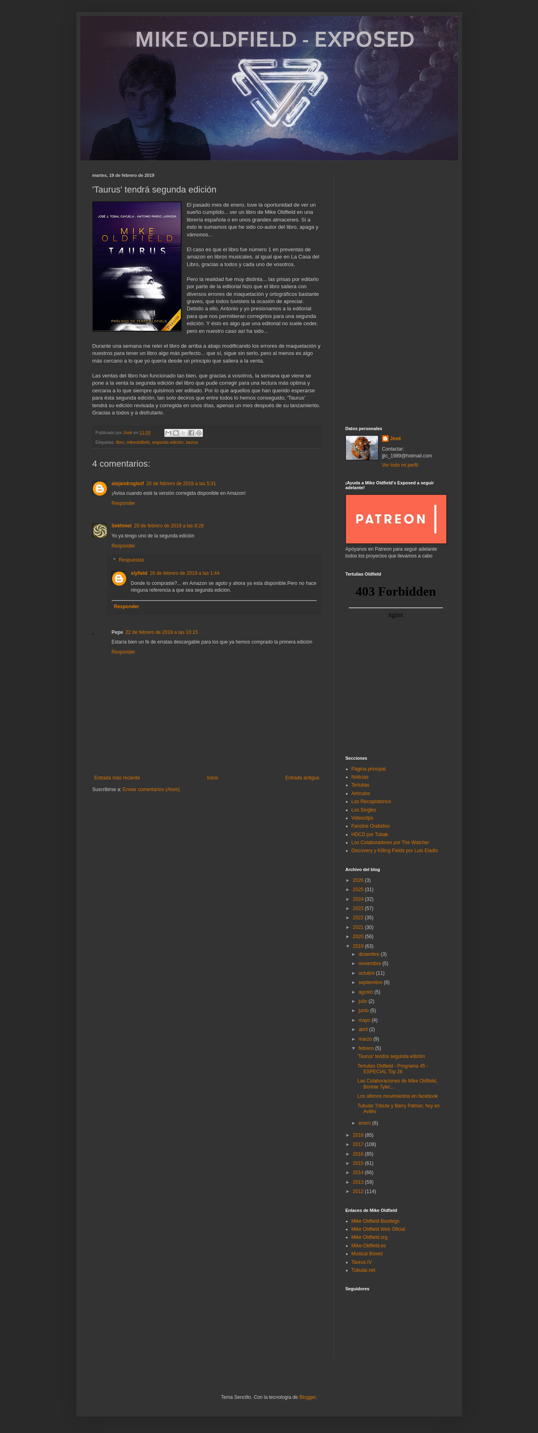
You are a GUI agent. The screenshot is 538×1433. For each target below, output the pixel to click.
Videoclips (362, 818)
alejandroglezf (128, 483)
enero (365, 1123)
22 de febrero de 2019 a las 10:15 (161, 632)
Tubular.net (364, 1270)
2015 (359, 1163)
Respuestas (131, 560)
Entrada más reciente (117, 778)
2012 (359, 1191)
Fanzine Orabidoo (371, 826)
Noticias (360, 777)
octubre (367, 973)
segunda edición (168, 442)
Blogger (307, 1397)
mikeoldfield (138, 442)
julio (363, 1001)
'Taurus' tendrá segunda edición (391, 1056)
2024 (359, 899)
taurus (192, 442)
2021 (359, 927)
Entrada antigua (302, 778)
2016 (359, 1154)
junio (364, 1010)
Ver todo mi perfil (400, 465)
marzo (365, 1039)
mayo (365, 1020)
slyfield (139, 573)
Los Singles (364, 810)
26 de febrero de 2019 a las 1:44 (184, 573)
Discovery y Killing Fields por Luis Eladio (395, 850)
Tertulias (361, 785)
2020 (359, 936)
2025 (359, 889)
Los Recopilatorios (371, 801)
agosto (366, 992)
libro (120, 442)
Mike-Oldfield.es (369, 1245)
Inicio (212, 778)
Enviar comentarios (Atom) (151, 789)
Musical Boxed (367, 1254)
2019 (359, 946)
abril (363, 1029)
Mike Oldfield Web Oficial (378, 1229)
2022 (359, 917)
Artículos (361, 793)
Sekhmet (122, 526)
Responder (123, 503)
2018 (359, 1135)
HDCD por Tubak (370, 834)
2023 (359, 908)
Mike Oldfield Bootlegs (375, 1221)
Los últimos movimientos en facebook (397, 1096)
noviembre (370, 963)
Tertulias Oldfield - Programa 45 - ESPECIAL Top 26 (392, 1068)
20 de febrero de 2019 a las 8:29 (169, 526)
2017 (359, 1144)
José (395, 438)
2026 (359, 880)
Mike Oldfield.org (370, 1237)
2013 (359, 1182)
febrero (366, 1048)
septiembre (371, 982)
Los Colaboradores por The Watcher (390, 842)
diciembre (369, 954)
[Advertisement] (396, 293)
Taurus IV (362, 1262)
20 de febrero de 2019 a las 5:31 (181, 483)
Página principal (369, 769)
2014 (359, 1172)
